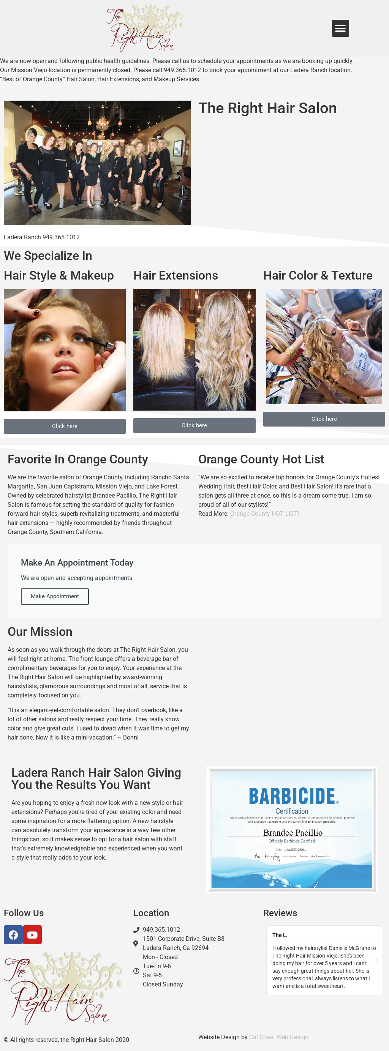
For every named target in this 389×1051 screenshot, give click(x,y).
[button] (340, 28)
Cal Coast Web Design (278, 1037)
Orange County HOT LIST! (264, 513)
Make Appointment (55, 596)
